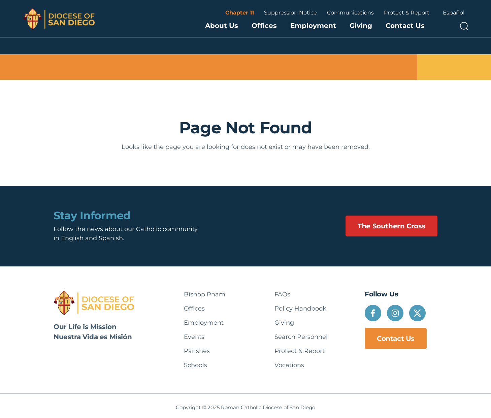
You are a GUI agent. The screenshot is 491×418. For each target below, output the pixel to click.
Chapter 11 (239, 12)
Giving (361, 26)
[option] (453, 12)
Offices (264, 26)
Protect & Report (406, 12)
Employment (313, 26)
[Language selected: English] (453, 13)
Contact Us (405, 26)
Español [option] (453, 12)
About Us (221, 26)
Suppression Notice (290, 12)
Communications (350, 12)
